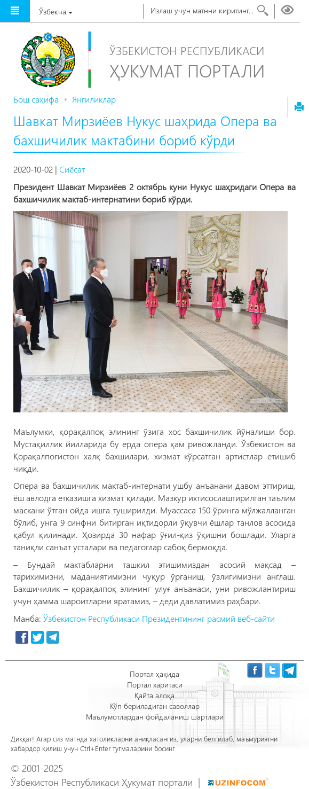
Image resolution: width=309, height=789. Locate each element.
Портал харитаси (155, 684)
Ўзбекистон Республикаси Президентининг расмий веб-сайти (159, 618)
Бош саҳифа (36, 99)
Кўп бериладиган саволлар (155, 706)
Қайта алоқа (154, 695)
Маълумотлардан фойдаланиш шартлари (155, 717)
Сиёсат (72, 169)
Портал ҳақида (154, 674)
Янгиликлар (94, 99)
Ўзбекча (56, 11)
